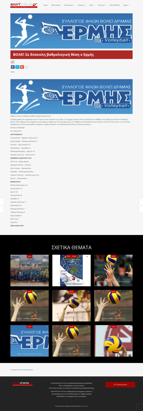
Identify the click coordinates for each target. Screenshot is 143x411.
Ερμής (13, 72)
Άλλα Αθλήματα (115, 5)
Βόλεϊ (91, 5)
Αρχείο (125, 5)
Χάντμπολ (101, 5)
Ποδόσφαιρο (68, 5)
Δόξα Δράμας (56, 5)
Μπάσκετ (81, 5)
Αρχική (46, 5)
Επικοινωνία (122, 384)
